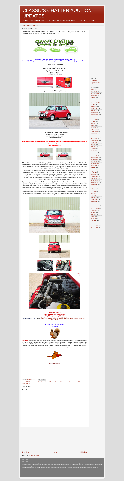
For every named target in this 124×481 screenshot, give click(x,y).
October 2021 (94, 91)
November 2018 (94, 137)
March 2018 (93, 152)
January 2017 (94, 178)
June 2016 (93, 191)
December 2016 (94, 180)
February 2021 (94, 101)
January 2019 (94, 133)
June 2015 (93, 214)
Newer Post (25, 452)
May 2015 (93, 216)
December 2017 (94, 157)
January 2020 (94, 110)
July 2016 (93, 189)
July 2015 (93, 212)
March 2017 (93, 174)
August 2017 (94, 165)
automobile (37, 381)
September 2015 (95, 208)
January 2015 (94, 224)
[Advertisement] (54, 439)
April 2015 (93, 218)
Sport (82, 381)
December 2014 (94, 225)
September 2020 (95, 102)
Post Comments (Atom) (33, 455)
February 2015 (94, 222)
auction (32, 381)
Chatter (42, 381)
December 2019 (94, 112)
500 (29, 381)
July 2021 (93, 97)
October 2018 (94, 138)
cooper (53, 381)
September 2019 (95, 118)
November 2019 (94, 114)
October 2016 (94, 184)
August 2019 (94, 119)
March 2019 (93, 129)
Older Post (83, 452)
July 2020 (93, 104)
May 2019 (93, 125)
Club (50, 381)
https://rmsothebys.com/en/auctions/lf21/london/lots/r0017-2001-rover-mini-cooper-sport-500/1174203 (63, 319)
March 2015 (93, 220)
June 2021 (93, 99)
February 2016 (94, 199)
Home (23, 25)
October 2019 (94, 116)
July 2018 (93, 144)
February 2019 (94, 131)
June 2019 (93, 123)
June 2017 (93, 169)
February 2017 (94, 176)
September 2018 (95, 140)
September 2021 (95, 93)
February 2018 (94, 154)
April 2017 (93, 172)
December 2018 (94, 135)
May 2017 (93, 171)
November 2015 (94, 205)
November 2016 (94, 182)
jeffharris (94, 80)
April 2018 (93, 150)
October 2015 (94, 206)
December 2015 (94, 203)
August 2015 (94, 210)
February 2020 (94, 108)
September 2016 (95, 186)
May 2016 (93, 193)
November (64, 381)
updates (28, 383)
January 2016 (94, 201)
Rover (70, 381)
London (57, 381)
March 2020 (93, 106)
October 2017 (94, 161)
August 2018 (94, 142)
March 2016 (93, 197)
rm (68, 381)
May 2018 (93, 148)
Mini (61, 381)
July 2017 (93, 167)
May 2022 (93, 89)
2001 (26, 381)
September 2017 (95, 163)
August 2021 (94, 95)
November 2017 (94, 159)
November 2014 (94, 227)
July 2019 (93, 121)
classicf (46, 381)
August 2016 (94, 188)
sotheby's (78, 381)
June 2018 (93, 146)
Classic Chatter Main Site (33, 25)
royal (74, 381)
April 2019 (93, 127)
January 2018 (94, 155)
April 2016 (93, 195)
